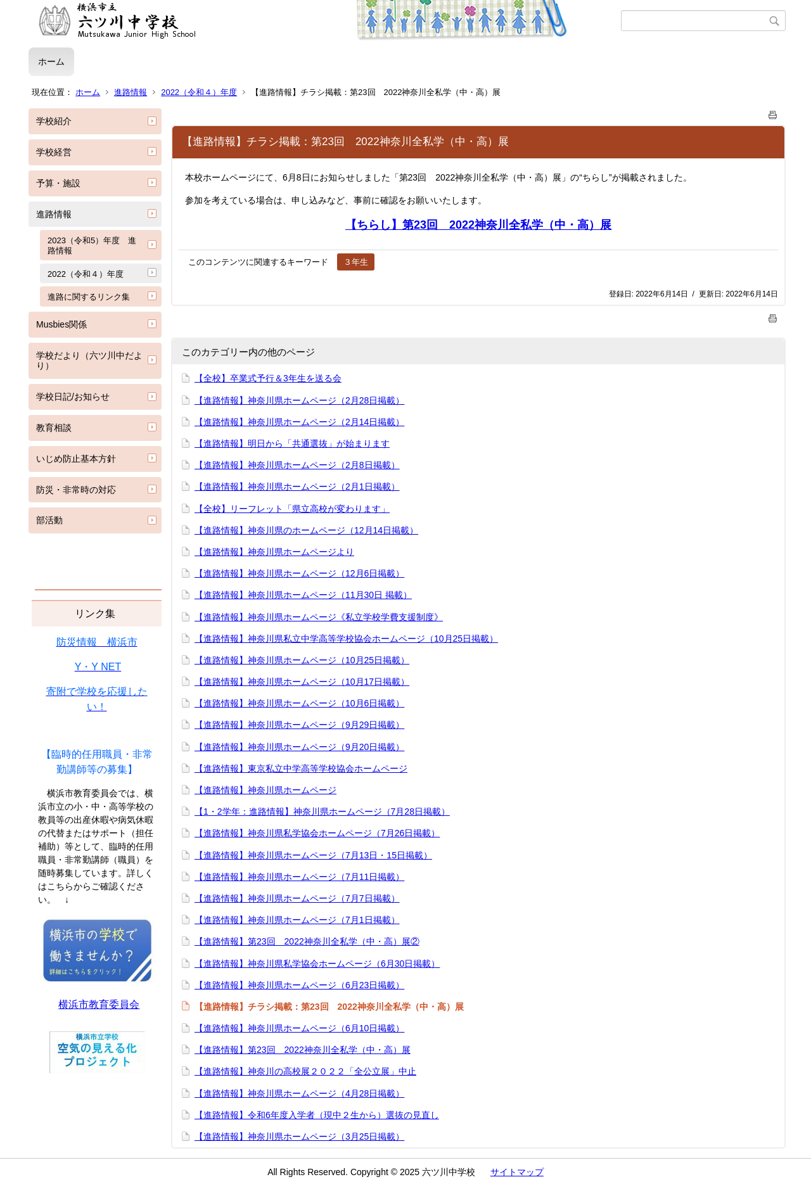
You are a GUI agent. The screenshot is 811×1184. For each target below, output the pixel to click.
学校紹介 (54, 121)
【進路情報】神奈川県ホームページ (265, 790)
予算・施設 (58, 183)
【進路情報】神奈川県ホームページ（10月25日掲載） (302, 660)
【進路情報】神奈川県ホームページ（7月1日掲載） (297, 920)
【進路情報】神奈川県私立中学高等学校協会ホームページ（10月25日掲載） (346, 638)
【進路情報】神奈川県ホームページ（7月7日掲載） (297, 898)
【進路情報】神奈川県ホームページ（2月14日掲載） (299, 422)
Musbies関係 (61, 324)
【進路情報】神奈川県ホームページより (274, 552)
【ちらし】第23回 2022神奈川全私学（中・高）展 (478, 225)
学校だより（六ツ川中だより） (89, 360)
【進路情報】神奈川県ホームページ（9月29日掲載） (299, 725)
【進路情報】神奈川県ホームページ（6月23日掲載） (299, 985)
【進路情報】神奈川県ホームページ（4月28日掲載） (299, 1093)
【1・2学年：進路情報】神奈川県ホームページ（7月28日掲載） (322, 811)
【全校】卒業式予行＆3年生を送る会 (268, 378)
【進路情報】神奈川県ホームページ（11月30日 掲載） (303, 595)
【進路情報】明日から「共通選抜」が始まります (292, 443)
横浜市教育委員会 (98, 1004)
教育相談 (54, 428)
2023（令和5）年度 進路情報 (92, 245)
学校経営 (54, 152)
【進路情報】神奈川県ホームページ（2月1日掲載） (297, 486)
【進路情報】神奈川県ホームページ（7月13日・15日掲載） (313, 855)
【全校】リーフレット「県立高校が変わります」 (292, 509)
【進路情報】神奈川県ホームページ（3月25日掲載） (299, 1136)
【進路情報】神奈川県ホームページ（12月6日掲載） (299, 573)
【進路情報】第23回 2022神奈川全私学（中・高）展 (303, 1050)
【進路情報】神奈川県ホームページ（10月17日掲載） (302, 682)
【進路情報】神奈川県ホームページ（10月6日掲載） (299, 703)
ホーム (51, 61)
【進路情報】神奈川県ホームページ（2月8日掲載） (297, 465)
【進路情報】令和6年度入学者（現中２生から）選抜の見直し (317, 1115)
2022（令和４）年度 (199, 92)
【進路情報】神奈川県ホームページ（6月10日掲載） (299, 1028)
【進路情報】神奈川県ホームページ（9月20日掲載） (299, 747)
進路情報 (130, 92)
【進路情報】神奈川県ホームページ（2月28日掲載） (299, 400)
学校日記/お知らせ (73, 396)
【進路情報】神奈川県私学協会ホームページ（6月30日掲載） (317, 963)
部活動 (49, 520)
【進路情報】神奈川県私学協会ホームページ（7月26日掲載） (317, 833)
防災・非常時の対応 (76, 490)
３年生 (355, 262)
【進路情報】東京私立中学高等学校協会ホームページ (301, 768)
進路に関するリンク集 (89, 297)
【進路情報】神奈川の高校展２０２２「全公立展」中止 (305, 1071)
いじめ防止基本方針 (76, 459)
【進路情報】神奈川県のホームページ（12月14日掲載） (306, 530)
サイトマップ (517, 1172)
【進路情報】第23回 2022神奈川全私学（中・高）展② (307, 941)
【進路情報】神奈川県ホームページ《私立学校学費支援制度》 (319, 617)
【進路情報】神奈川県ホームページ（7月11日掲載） (299, 877)
